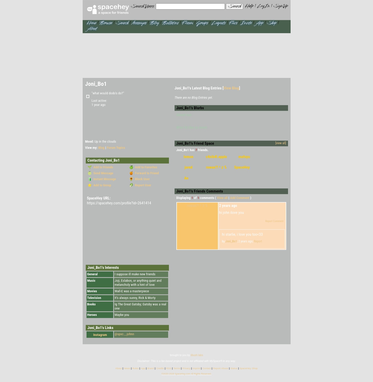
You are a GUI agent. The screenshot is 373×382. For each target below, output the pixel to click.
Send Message (102, 173)
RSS (168, 368)
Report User (142, 185)
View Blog (231, 88)
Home (91, 23)
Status (233, 368)
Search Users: (143, 6)
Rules (135, 368)
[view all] (280, 143)
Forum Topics (116, 148)
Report (258, 241)
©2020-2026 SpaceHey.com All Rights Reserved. (186, 374)
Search (234, 6)
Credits (160, 368)
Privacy (186, 368)
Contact (206, 368)
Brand (150, 368)
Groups (202, 23)
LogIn (263, 6)
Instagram (97, 335)
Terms (176, 368)
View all (222, 198)
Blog (154, 23)
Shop (271, 23)
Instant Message (104, 179)
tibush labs (197, 355)
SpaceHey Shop (249, 368)
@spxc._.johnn (124, 334)
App (259, 23)
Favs (233, 23)
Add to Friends (102, 167)
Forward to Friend (146, 173)
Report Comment (272, 221)
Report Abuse (220, 368)
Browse (106, 23)
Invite (246, 23)
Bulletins (170, 23)
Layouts (218, 23)
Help (249, 6)
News (127, 368)
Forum (187, 23)
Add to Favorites (145, 167)
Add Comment (239, 198)
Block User (141, 179)
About (92, 29)
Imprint (196, 368)
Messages (139, 23)
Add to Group (101, 185)
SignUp (280, 6)
